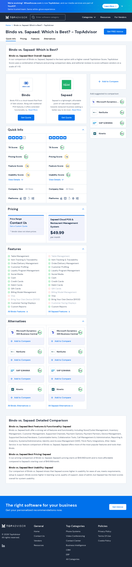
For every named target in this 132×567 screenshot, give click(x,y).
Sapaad (66, 95)
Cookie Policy (104, 540)
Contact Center (73, 540)
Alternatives (49, 38)
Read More (33, 110)
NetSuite (20, 351)
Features (35, 38)
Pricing (23, 38)
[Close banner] (122, 6)
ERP (67, 554)
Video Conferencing (75, 536)
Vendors (38, 540)
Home (36, 531)
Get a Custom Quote (18, 226)
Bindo (26, 95)
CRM (68, 550)
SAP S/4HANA (23, 370)
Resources (39, 545)
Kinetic (19, 389)
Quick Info (11, 38)
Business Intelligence (76, 545)
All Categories (72, 559)
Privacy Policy (104, 531)
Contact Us (39, 536)
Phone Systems (73, 531)
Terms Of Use (104, 536)
